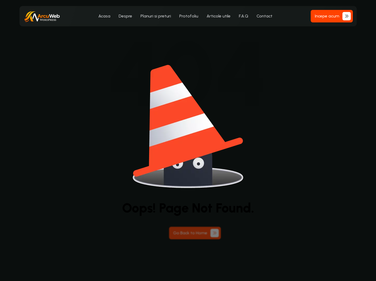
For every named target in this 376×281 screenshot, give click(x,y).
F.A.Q (243, 16)
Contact (264, 16)
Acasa (104, 16)
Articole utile (219, 16)
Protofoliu (188, 16)
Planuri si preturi (156, 16)
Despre (125, 16)
